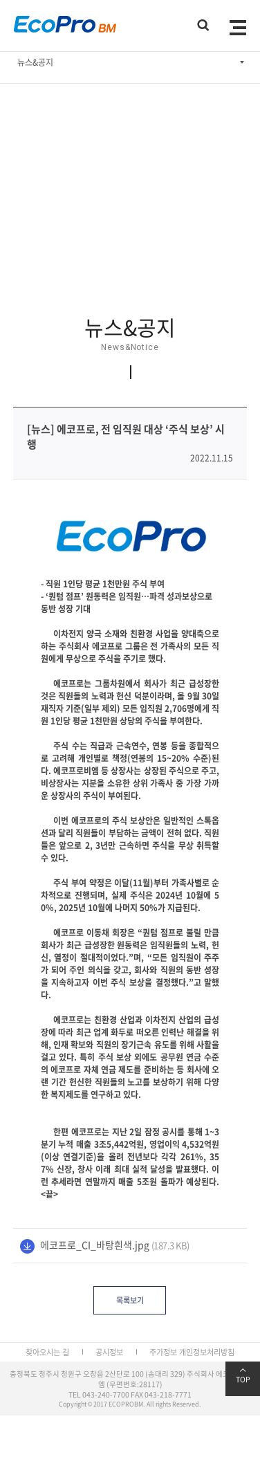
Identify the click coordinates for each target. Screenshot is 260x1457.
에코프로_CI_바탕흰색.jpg (94, 1245)
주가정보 (163, 1352)
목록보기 (130, 1300)
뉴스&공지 (35, 62)
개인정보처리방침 (206, 1352)
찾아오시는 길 (47, 1352)
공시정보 (109, 1352)
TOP (242, 1376)
